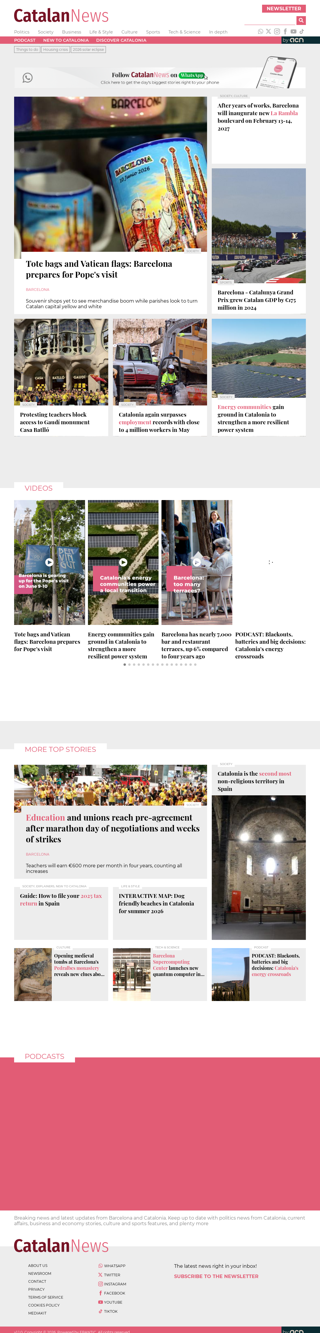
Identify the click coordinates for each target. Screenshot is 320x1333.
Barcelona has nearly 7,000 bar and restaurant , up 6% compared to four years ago (196, 645)
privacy (36, 1289)
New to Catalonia (66, 40)
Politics (21, 32)
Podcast (25, 40)
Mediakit (37, 1313)
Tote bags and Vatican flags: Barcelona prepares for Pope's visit (47, 642)
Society (46, 32)
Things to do (27, 49)
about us (37, 1265)
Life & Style (101, 32)
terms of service (45, 1297)
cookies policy (44, 1305)
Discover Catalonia (121, 40)
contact (37, 1281)
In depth (218, 32)
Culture (129, 32)
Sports (153, 32)
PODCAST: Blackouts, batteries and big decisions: (270, 645)
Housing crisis (55, 49)
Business (71, 32)
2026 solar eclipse (88, 49)
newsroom (39, 1273)
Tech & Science (185, 32)
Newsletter (284, 8)
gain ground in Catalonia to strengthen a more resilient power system (121, 645)
